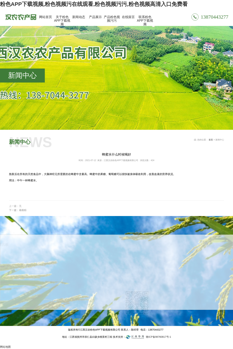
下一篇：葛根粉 (18, 210)
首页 (211, 140)
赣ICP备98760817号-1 (158, 336)
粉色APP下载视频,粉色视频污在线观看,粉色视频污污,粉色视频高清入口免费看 (94, 4)
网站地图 (5, 346)
